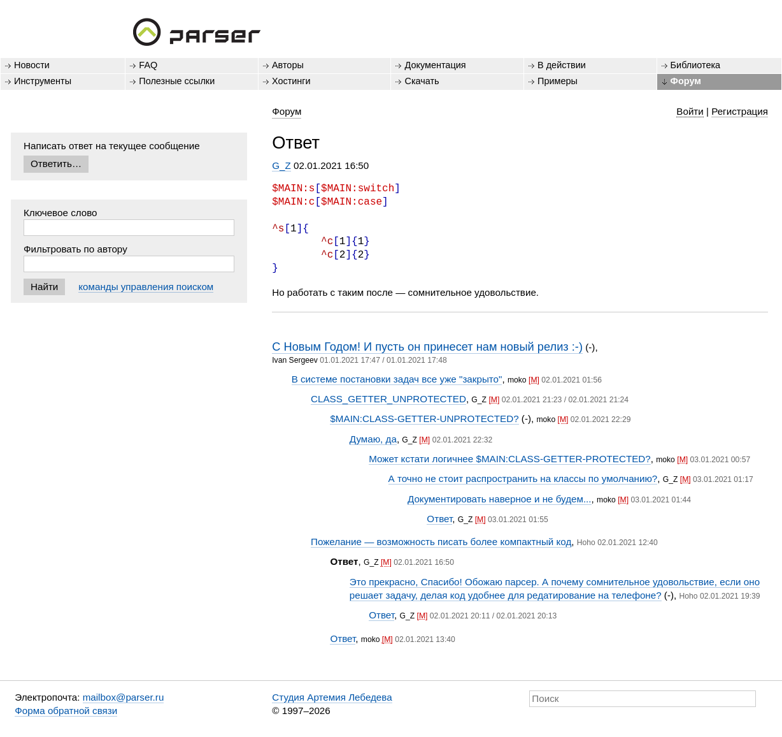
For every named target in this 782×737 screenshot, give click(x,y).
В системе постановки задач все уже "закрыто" (397, 379)
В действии (561, 65)
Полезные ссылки (177, 81)
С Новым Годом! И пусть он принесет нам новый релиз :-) (427, 346)
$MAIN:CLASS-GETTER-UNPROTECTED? (424, 418)
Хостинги (291, 81)
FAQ (148, 65)
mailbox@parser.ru (123, 697)
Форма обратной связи (66, 710)
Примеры (557, 81)
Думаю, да (373, 439)
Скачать (421, 81)
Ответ (439, 518)
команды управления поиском (145, 286)
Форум (686, 81)
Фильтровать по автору (75, 249)
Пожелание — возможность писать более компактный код (441, 541)
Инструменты (42, 81)
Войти (690, 111)
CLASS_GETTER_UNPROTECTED (388, 398)
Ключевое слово (60, 212)
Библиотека (696, 65)
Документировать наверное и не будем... (500, 498)
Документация (435, 65)
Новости (32, 65)
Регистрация (739, 111)
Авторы (288, 65)
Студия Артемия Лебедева (332, 697)
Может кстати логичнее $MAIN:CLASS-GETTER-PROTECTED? (510, 458)
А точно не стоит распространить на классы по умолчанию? (523, 478)
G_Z (281, 165)
